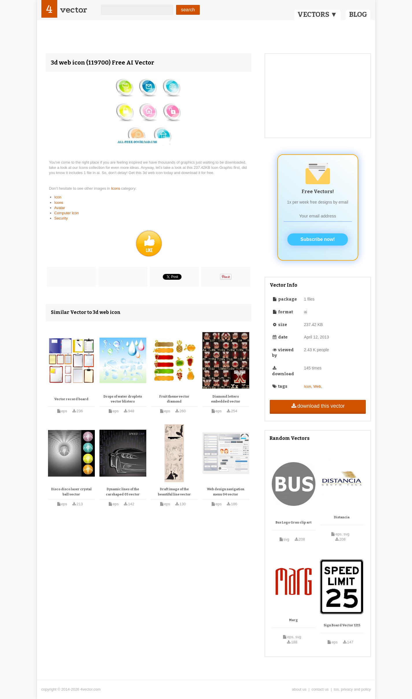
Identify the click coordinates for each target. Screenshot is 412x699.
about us (299, 689)
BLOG (358, 14)
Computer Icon (66, 213)
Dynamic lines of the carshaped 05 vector (123, 491)
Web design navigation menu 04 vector (225, 491)
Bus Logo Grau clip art (293, 522)
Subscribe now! (317, 239)
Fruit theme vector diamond (174, 399)
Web (317, 386)
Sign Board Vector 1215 (342, 625)
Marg (293, 620)
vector (73, 10)
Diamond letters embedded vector (225, 399)
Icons (116, 188)
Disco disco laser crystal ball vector (71, 491)
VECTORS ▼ (317, 14)
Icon (58, 197)
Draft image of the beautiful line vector (174, 491)
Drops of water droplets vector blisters (123, 399)
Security (61, 218)
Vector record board (71, 399)
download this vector (318, 406)
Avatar (59, 208)
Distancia (342, 517)
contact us (320, 689)
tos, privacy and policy (352, 689)
